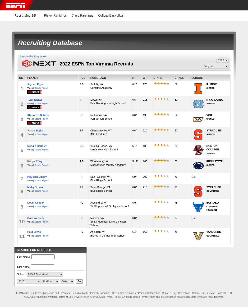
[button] (240, 5)
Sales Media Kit (80, 293)
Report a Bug (169, 293)
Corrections (184, 293)
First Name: (24, 257)
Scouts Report (41, 88)
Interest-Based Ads (100, 293)
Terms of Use (66, 297)
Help (32, 293)
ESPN (16, 5)
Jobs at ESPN (224, 293)
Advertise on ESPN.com (57, 293)
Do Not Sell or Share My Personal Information (136, 293)
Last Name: (23, 266)
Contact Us (198, 293)
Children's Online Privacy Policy (138, 297)
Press (40, 293)
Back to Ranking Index (33, 56)
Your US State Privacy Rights (105, 297)
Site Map (210, 293)
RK (21, 77)
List (194, 176)
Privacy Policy (81, 297)
